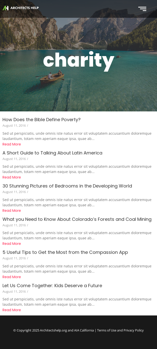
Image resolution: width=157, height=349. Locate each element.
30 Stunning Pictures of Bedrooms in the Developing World (67, 186)
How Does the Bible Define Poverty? (41, 119)
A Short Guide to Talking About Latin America (52, 153)
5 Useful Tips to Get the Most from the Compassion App (65, 252)
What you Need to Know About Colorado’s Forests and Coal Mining (77, 219)
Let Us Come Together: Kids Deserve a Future (52, 285)
